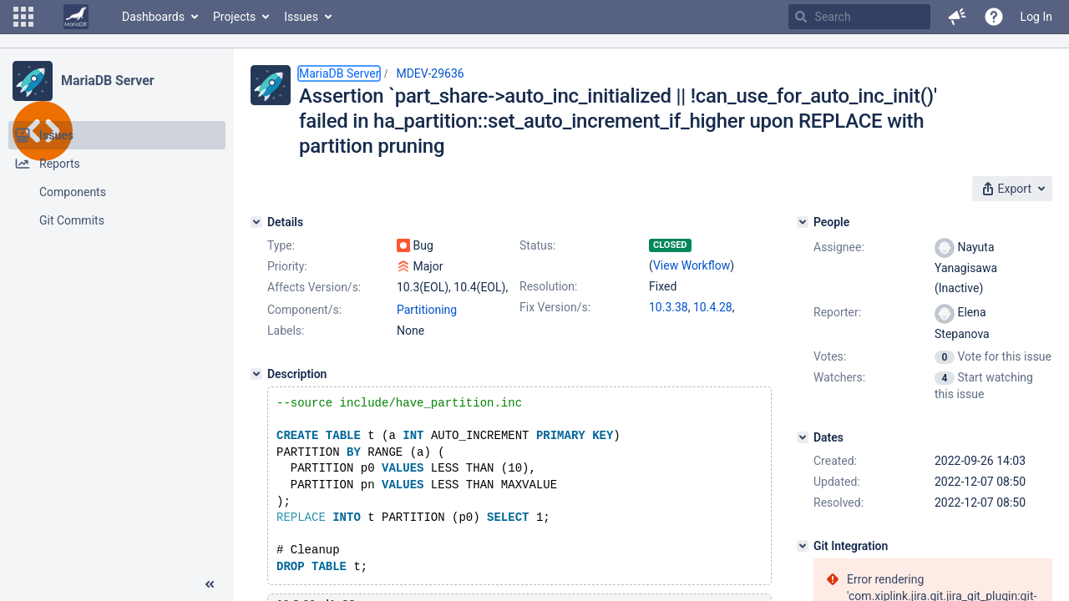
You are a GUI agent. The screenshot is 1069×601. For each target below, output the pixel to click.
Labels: (285, 330)
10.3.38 (668, 307)
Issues (301, 16)
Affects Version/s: (314, 287)
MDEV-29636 (430, 73)
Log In (1036, 16)
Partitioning (427, 309)
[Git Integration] (802, 546)
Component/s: (304, 309)
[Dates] (802, 437)
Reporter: (837, 312)
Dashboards (153, 16)
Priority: (287, 266)
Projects (234, 16)
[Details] (256, 222)
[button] (23, 16)
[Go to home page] (76, 16)
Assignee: (838, 247)
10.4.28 (712, 307)
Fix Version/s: (554, 307)
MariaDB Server (107, 80)
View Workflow (691, 265)
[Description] (256, 374)
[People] (802, 222)
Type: (281, 245)
